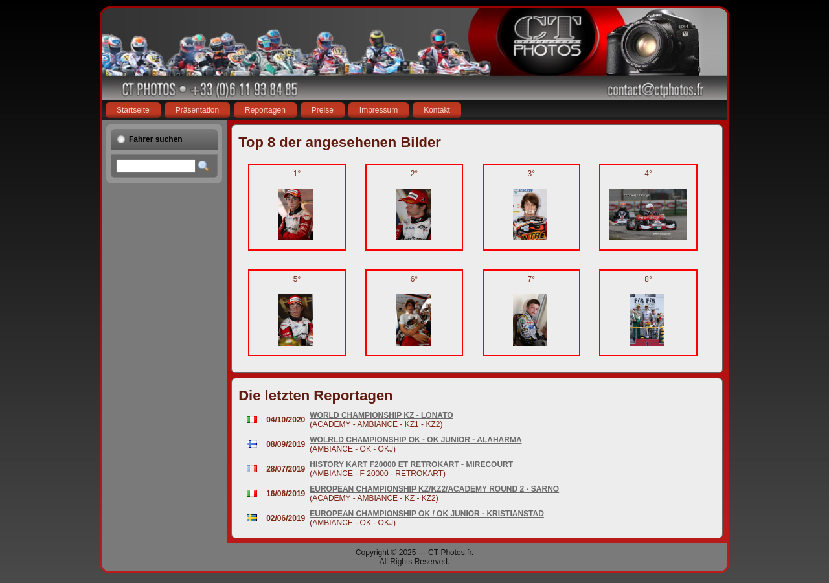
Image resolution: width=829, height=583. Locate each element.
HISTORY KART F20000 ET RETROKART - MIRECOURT (411, 464)
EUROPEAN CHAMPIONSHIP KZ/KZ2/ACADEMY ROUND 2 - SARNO (434, 489)
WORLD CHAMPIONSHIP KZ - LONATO (381, 415)
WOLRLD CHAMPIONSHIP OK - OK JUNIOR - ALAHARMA (415, 439)
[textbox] (156, 166)
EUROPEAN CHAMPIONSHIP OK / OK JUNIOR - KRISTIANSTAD (427, 513)
